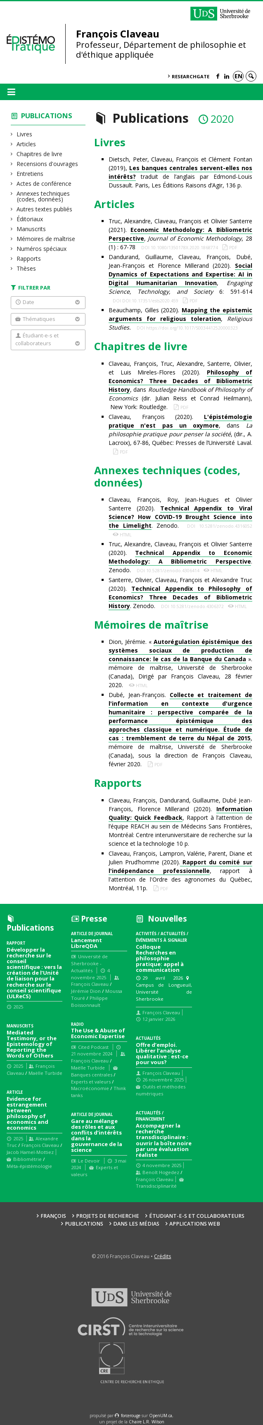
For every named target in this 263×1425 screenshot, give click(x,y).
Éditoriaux (30, 219)
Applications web (194, 1223)
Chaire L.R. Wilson (146, 1422)
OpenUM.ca (160, 1415)
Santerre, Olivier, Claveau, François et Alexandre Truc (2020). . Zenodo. (180, 593)
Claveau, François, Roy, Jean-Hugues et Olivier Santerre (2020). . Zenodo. (180, 513)
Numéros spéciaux (41, 249)
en (238, 76)
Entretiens (30, 174)
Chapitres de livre (39, 154)
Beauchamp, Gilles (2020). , (180, 318)
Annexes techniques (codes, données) (43, 196)
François (53, 1215)
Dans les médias (136, 1223)
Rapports (29, 258)
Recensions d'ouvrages (47, 164)
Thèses (26, 268)
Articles (26, 144)
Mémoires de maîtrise (46, 239)
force (130, 1415)
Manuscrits (31, 229)
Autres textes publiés (44, 209)
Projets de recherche (107, 1215)
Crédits (162, 1256)
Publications (46, 115)
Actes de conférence (44, 183)
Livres (24, 134)
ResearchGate (190, 76)
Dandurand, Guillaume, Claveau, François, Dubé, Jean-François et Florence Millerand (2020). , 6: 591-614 (180, 274)
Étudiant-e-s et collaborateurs (196, 1215)
